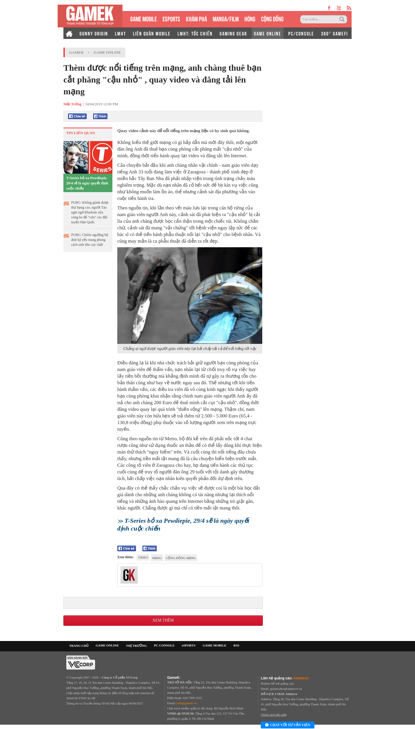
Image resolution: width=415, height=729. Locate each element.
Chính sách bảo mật (273, 714)
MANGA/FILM (226, 18)
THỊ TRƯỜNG (136, 645)
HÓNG (249, 18)
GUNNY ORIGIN (94, 33)
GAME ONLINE (267, 33)
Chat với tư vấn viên (287, 725)
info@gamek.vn (186, 703)
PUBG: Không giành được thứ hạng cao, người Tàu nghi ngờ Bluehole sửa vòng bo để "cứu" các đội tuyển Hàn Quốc (90, 212)
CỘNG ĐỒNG (272, 18)
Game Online (107, 52)
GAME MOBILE (143, 18)
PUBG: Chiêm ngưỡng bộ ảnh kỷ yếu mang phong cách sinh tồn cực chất (89, 240)
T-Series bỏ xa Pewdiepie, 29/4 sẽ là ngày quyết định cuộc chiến (87, 183)
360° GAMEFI (334, 33)
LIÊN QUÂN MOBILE (152, 33)
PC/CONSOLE (301, 33)
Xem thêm (163, 620)
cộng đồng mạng (181, 558)
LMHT (120, 33)
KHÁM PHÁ (196, 18)
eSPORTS (171, 18)
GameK (76, 52)
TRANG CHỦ (78, 645)
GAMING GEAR (233, 33)
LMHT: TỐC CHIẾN (195, 33)
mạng (157, 558)
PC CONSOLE (164, 645)
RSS (236, 645)
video (143, 557)
